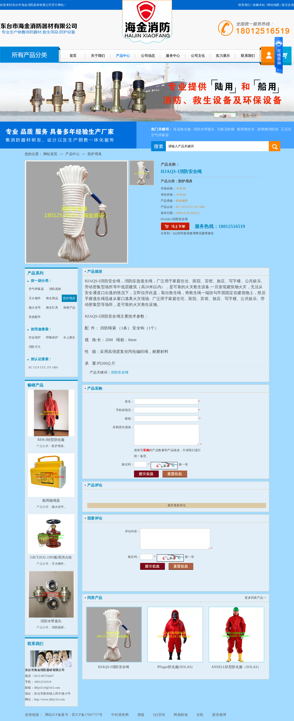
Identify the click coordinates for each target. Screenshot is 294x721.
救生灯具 (52, 307)
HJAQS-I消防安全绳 (113, 667)
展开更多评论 (177, 505)
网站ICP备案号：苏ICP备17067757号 (74, 715)
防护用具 (95, 154)
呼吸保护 (52, 337)
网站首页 (50, 154)
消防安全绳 (119, 372)
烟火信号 (35, 307)
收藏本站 (259, 5)
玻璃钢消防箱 (267, 129)
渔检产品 (69, 307)
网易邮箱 (181, 715)
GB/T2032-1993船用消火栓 (51, 557)
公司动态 (148, 56)
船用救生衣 (246, 129)
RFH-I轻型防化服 (51, 440)
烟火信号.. (58, 507)
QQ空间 (178, 233)
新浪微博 (190, 233)
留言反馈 (288, 5)
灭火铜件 (35, 298)
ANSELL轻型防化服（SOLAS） (236, 667)
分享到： (167, 233)
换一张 (183, 464)
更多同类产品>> (256, 597)
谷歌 (200, 715)
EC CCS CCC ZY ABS (43, 367)
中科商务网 (120, 715)
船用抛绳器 (51, 500)
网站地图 (273, 5)
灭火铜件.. (58, 563)
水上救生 (69, 337)
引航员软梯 (226, 129)
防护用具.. (58, 446)
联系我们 (244, 5)
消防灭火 (35, 346)
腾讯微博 (202, 233)
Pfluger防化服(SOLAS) (175, 667)
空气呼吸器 (36, 289)
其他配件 (35, 317)
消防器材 (55, 289)
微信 (211, 233)
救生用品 (52, 298)
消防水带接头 (203, 129)
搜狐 (141, 715)
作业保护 (35, 337)
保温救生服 (182, 129)
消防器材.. (58, 627)
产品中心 (123, 56)
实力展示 (223, 56)
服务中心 (173, 56)
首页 (73, 56)
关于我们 (98, 56)
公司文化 (198, 56)
